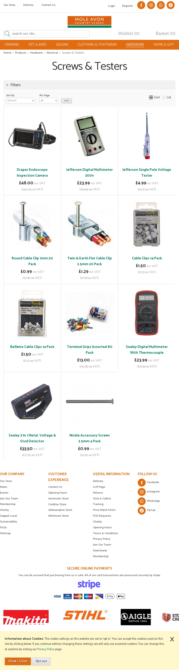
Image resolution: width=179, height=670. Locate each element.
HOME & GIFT (164, 44)
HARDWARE (135, 44)
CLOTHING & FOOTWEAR (97, 44)
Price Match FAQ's (104, 510)
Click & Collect (102, 498)
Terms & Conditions (105, 533)
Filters (15, 85)
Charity (4, 510)
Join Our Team (9, 498)
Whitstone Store (58, 515)
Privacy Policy (101, 538)
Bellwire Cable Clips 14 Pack (32, 347)
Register (127, 5)
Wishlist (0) (129, 34)
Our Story (9, 5)
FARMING (12, 44)
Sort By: (20, 98)
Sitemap (5, 533)
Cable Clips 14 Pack (147, 258)
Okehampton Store (60, 510)
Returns (98, 492)
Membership (7, 504)
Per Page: (48, 98)
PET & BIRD (37, 44)
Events (4, 492)
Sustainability (8, 521)
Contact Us (48, 5)
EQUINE (62, 44)
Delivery (28, 5)
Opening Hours (57, 492)
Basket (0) (166, 34)
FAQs (3, 527)
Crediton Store (57, 504)
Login (111, 5)
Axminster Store (58, 498)
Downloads (100, 550)
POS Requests (102, 515)
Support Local (8, 515)
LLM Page (99, 486)
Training (98, 504)
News (3, 486)
